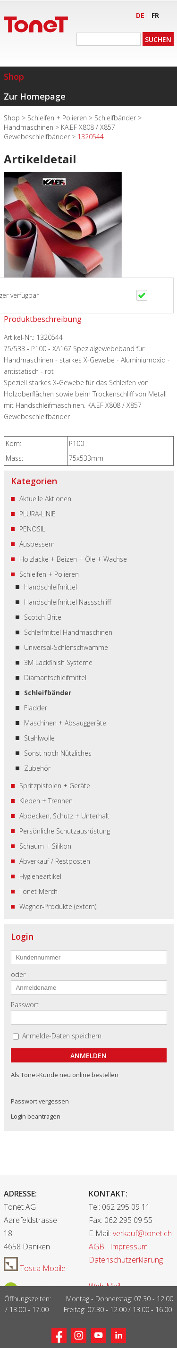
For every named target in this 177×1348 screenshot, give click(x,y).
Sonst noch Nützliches (58, 753)
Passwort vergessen (40, 1101)
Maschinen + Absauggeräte (65, 722)
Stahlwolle (39, 737)
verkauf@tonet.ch (142, 1233)
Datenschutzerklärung (126, 1260)
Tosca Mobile (35, 1268)
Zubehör (37, 768)
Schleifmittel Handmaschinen (68, 632)
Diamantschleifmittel (55, 677)
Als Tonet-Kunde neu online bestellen (64, 1074)
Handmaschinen (29, 127)
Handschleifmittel (50, 586)
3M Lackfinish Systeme (58, 662)
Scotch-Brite (42, 617)
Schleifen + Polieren (58, 117)
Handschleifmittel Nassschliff (67, 602)
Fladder (35, 707)
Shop (14, 76)
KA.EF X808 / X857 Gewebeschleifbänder (59, 132)
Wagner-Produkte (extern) (57, 906)
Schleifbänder (116, 117)
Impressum (129, 1246)
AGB (96, 1246)
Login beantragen (35, 1116)
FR (155, 15)
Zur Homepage (35, 96)
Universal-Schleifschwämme (66, 647)
